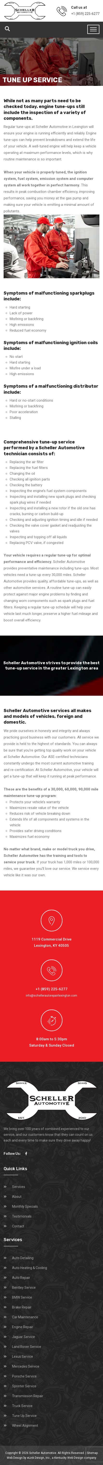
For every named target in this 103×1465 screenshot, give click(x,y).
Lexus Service (22, 1356)
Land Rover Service (26, 1347)
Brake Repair (22, 1307)
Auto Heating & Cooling (29, 1268)
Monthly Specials (25, 1206)
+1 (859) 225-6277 (85, 14)
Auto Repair (21, 1278)
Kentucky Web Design (68, 1457)
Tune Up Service (24, 1416)
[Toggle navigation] (93, 29)
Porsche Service (24, 1376)
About (16, 1197)
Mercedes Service (25, 1366)
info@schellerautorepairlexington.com (51, 995)
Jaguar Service (23, 1337)
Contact (18, 1226)
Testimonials (22, 1216)
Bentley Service (24, 1287)
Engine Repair (22, 1327)
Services (18, 1187)
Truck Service (22, 1406)
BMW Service (22, 1297)
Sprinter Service (24, 1386)
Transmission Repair (27, 1396)
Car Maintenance (25, 1317)
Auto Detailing (23, 1258)
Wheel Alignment (25, 1425)
